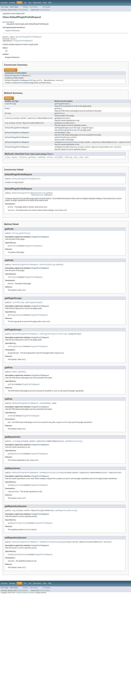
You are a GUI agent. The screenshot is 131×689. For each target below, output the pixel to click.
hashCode (41, 162)
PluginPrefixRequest (12, 31)
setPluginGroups (62, 131)
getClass (32, 162)
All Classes (46, 7)
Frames (25, 7)
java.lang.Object (8, 22)
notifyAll (58, 162)
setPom (57, 136)
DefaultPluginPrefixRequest (29, 37)
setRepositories (62, 146)
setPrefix (59, 141)
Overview (4, 3)
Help (49, 3)
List (7, 106)
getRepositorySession (64, 126)
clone (7, 162)
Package (12, 3)
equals (14, 162)
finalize (23, 162)
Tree (29, 3)
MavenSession (49, 82)
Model (7, 111)
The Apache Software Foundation (25, 607)
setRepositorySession (64, 151)
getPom (57, 111)
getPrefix (59, 116)
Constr (20, 10)
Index (45, 3)
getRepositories (62, 121)
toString (68, 162)
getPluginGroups (62, 106)
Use (25, 3)
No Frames (34, 7)
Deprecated (37, 3)
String (33, 82)
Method (25, 10)
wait (75, 162)
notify (50, 162)
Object (14, 39)
